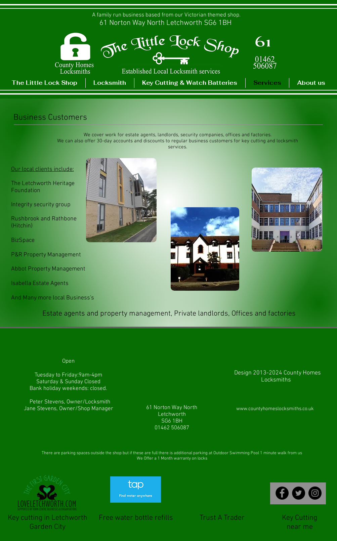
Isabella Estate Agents (40, 283)
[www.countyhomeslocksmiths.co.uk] (275, 409)
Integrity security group (41, 204)
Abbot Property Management (48, 269)
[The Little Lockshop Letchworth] (282, 493)
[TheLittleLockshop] (315, 493)
